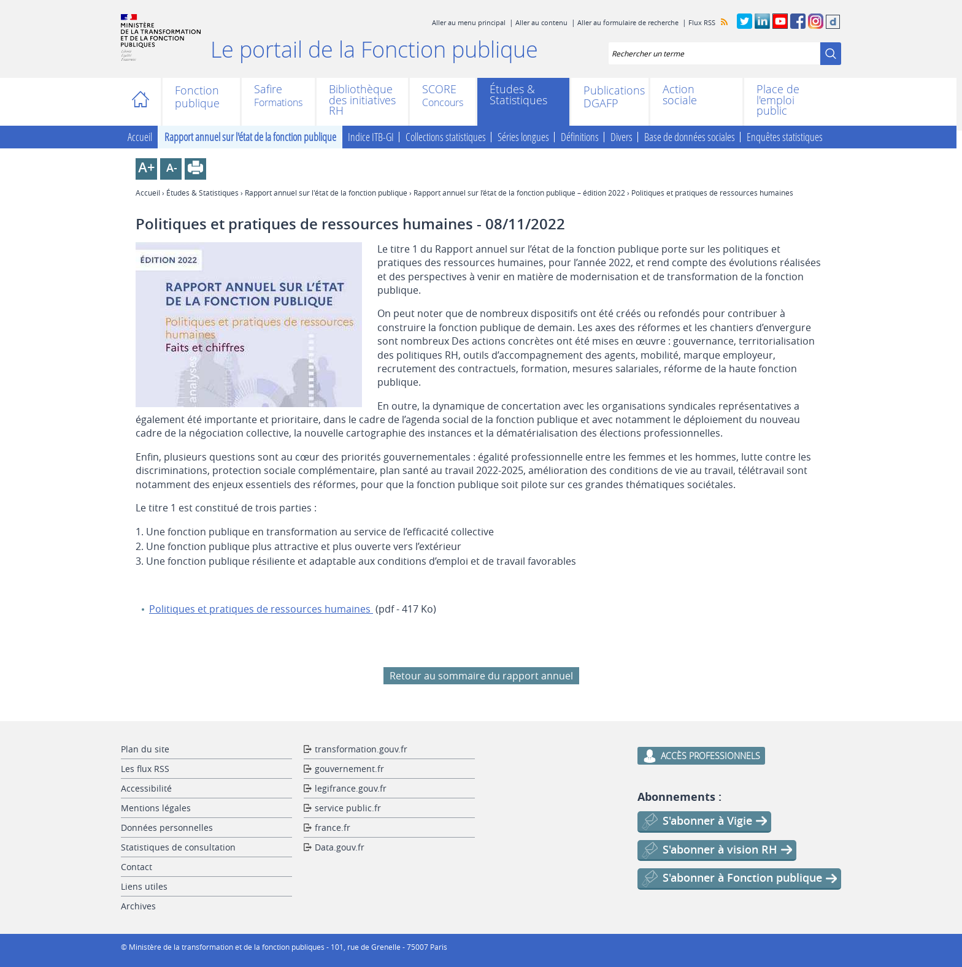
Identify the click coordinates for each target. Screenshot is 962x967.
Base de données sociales (689, 137)
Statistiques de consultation (178, 847)
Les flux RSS (145, 768)
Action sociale (680, 94)
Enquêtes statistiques (785, 137)
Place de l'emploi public (777, 100)
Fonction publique (197, 97)
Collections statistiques (446, 137)
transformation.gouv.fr (361, 749)
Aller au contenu (541, 22)
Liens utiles (144, 886)
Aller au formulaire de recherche (628, 22)
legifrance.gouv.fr (351, 788)
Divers (621, 137)
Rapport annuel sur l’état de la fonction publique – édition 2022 (519, 192)
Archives (138, 906)
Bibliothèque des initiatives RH (362, 100)
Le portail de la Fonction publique (374, 49)
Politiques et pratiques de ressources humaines (261, 609)
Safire (268, 90)
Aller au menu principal (469, 22)
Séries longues (523, 137)
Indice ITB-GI (371, 137)
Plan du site (145, 749)
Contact (136, 867)
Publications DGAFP (609, 97)
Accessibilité (146, 788)
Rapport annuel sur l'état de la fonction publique (250, 137)
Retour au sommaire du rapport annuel (481, 675)
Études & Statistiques (518, 94)
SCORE (439, 90)
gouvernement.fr (349, 768)
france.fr (332, 827)
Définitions (580, 137)
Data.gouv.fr (339, 847)
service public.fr (348, 808)
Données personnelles (167, 827)
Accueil (144, 102)
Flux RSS (701, 22)
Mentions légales (156, 808)
